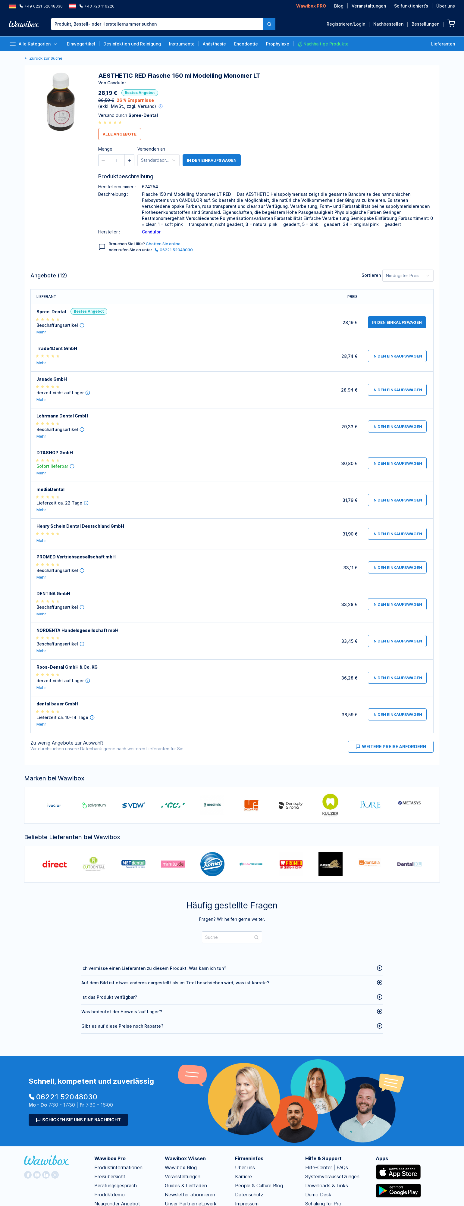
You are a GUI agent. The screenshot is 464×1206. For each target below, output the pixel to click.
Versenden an (151, 149)
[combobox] (163, 24)
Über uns (445, 5)
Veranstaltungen (369, 5)
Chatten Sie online (163, 243)
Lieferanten (443, 43)
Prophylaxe (277, 43)
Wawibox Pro (110, 1158)
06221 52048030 (174, 249)
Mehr (41, 332)
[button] (253, 58)
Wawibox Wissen (185, 1158)
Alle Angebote (119, 134)
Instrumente (182, 43)
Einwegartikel (81, 43)
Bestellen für (299, 57)
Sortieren (371, 275)
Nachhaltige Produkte (323, 44)
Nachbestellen (388, 24)
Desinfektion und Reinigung (132, 43)
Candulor (151, 231)
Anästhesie (214, 43)
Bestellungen (425, 24)
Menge (239, 57)
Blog (338, 5)
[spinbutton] (266, 58)
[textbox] (157, 24)
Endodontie (246, 43)
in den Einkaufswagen (212, 160)
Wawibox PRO (311, 5)
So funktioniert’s (411, 5)
